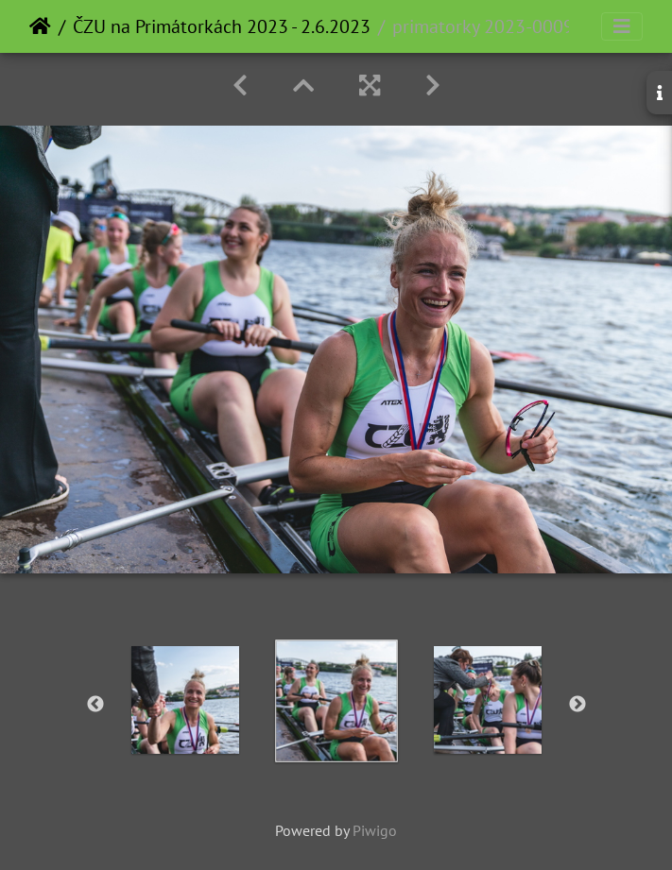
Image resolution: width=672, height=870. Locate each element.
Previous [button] (95, 704)
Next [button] (577, 704)
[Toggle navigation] (622, 26)
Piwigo (375, 830)
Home (40, 26)
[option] (185, 700)
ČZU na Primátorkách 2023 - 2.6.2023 (221, 26)
